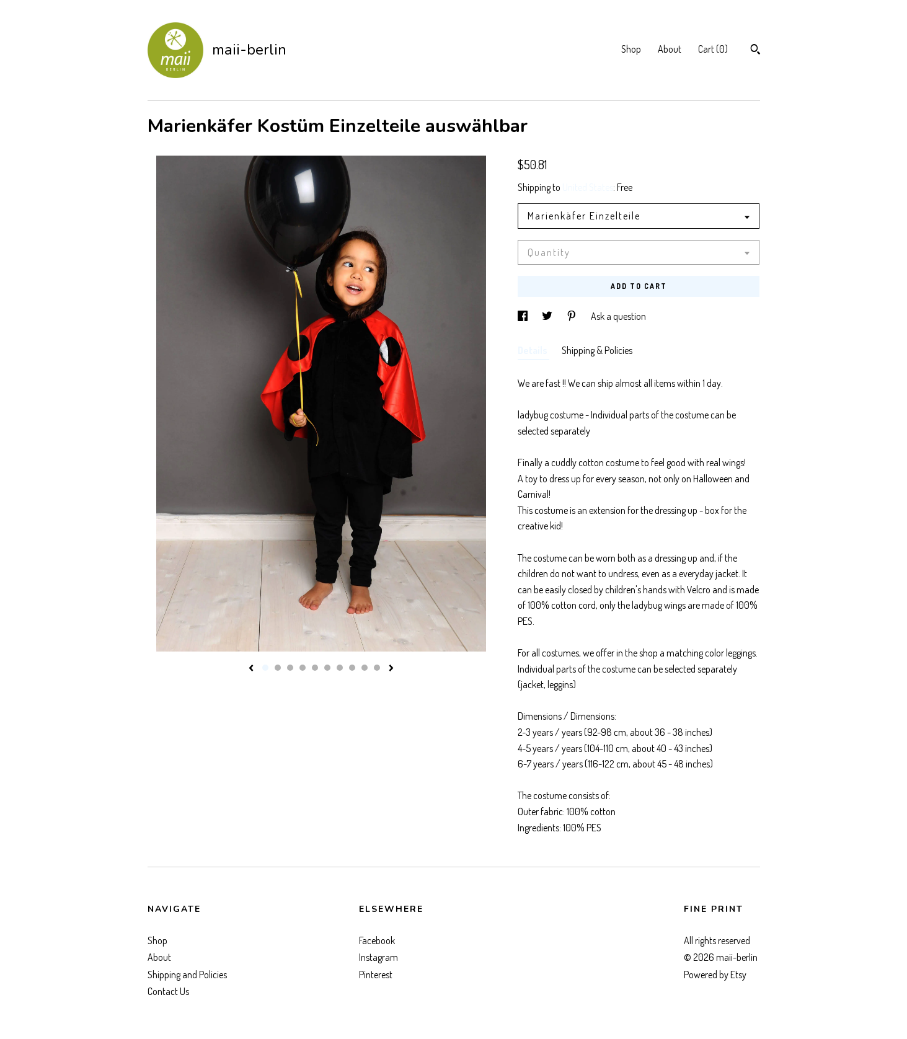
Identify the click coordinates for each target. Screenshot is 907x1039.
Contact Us (168, 991)
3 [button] (290, 668)
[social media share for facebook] (523, 316)
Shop (631, 49)
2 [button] (278, 668)
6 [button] (327, 668)
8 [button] (352, 668)
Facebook (377, 940)
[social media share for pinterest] (572, 316)
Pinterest (375, 974)
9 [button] (364, 668)
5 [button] (315, 668)
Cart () (713, 49)
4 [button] (302, 668)
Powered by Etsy (715, 974)
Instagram (378, 957)
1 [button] (265, 668)
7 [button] (340, 668)
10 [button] (377, 668)
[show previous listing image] (251, 669)
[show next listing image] (391, 669)
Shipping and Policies (187, 974)
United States (587, 187)
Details (533, 350)
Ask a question (618, 316)
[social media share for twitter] (548, 316)
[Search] (755, 51)
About (669, 49)
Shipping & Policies (597, 350)
